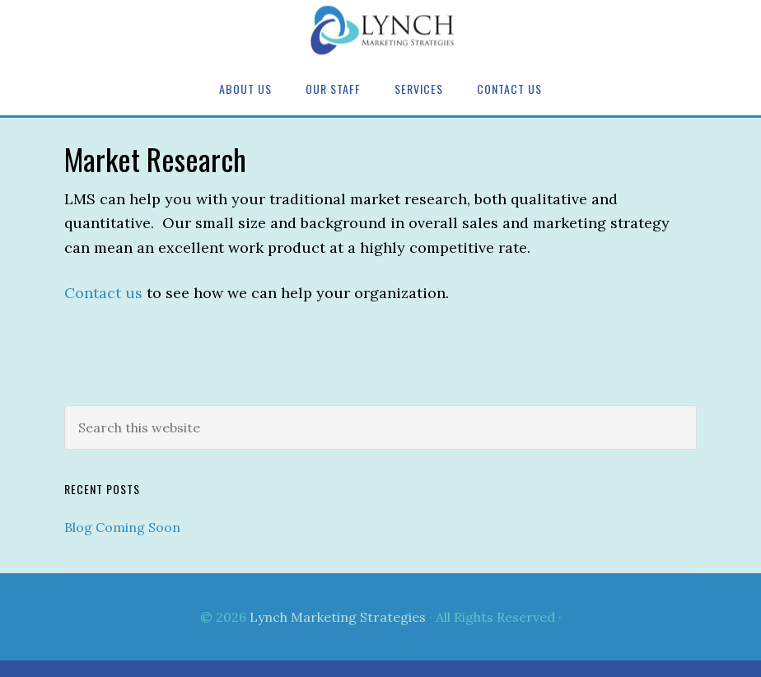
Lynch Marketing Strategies (380, 31)
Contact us (103, 292)
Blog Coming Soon (122, 527)
